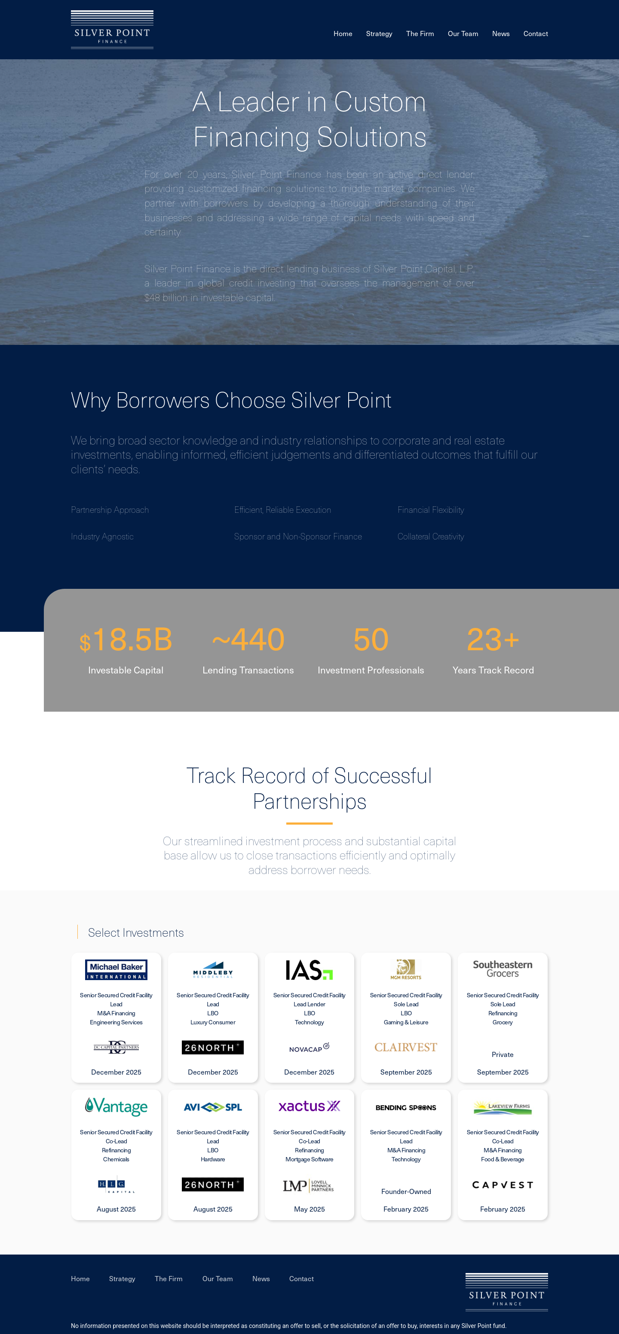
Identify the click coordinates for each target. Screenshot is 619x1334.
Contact (536, 33)
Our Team (463, 33)
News (501, 33)
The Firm (420, 33)
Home (343, 33)
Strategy (379, 33)
